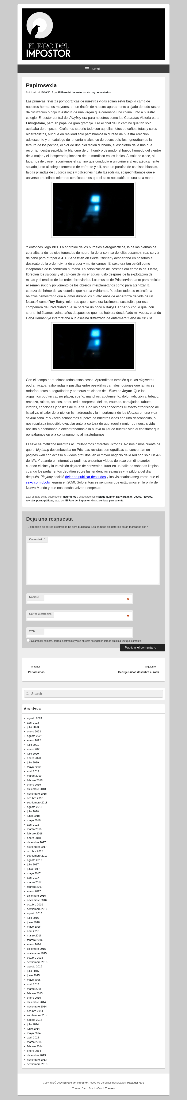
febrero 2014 (35, 1046)
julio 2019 (33, 762)
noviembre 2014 (37, 1006)
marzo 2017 (34, 882)
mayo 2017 (34, 873)
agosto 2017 (34, 860)
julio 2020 (33, 753)
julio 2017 (33, 864)
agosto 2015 (34, 966)
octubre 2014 (35, 1011)
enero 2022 (34, 740)
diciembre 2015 (36, 948)
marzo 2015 (34, 988)
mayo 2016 (34, 926)
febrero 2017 (35, 886)
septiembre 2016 (37, 909)
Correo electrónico (40, 613)
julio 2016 (33, 917)
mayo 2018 (34, 820)
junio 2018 (33, 815)
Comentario (37, 539)
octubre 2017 (35, 851)
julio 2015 (33, 970)
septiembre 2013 (37, 1064)
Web (32, 631)
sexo (57, 500)
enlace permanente (111, 500)
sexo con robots (38, 482)
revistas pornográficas (39, 500)
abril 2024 (33, 722)
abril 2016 (33, 931)
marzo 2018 (34, 829)
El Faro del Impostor (70, 92)
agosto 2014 (34, 1019)
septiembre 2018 (37, 802)
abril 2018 (33, 824)
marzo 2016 (34, 935)
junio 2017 (33, 868)
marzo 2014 (34, 1042)
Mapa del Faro (135, 1082)
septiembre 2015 (37, 962)
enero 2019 (34, 784)
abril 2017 (33, 877)
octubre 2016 (35, 904)
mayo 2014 (34, 1033)
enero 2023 (34, 731)
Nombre (34, 597)
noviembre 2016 (37, 900)
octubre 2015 (35, 957)
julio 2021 (33, 744)
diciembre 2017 (36, 842)
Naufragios (69, 496)
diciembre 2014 (36, 1002)
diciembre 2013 (36, 1055)
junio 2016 (33, 922)
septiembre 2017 (37, 855)
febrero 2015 (35, 993)
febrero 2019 (35, 780)
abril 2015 (33, 984)
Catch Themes (106, 1088)
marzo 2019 (34, 775)
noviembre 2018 (37, 793)
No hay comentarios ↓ (100, 92)
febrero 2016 (35, 940)
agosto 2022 (34, 735)
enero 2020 (34, 758)
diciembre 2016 (36, 895)
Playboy (147, 496)
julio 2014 (33, 1024)
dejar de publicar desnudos (85, 477)
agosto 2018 (34, 807)
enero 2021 (34, 749)
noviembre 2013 (37, 1059)
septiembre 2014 (37, 1015)
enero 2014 (34, 1050)
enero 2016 (34, 944)
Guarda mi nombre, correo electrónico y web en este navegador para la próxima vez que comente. (86, 640)
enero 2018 (34, 837)
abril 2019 (33, 771)
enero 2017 (34, 891)
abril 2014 (33, 1037)
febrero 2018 (35, 833)
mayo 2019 (34, 766)
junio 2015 (33, 975)
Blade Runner (106, 496)
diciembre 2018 (36, 789)
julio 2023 (33, 727)
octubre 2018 (35, 798)
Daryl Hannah (124, 496)
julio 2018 (33, 811)
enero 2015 (34, 997)
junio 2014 (33, 1028)
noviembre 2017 (37, 846)
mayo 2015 (34, 979)
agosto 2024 (34, 718)
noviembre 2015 (37, 953)
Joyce (137, 496)
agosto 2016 (34, 913)
